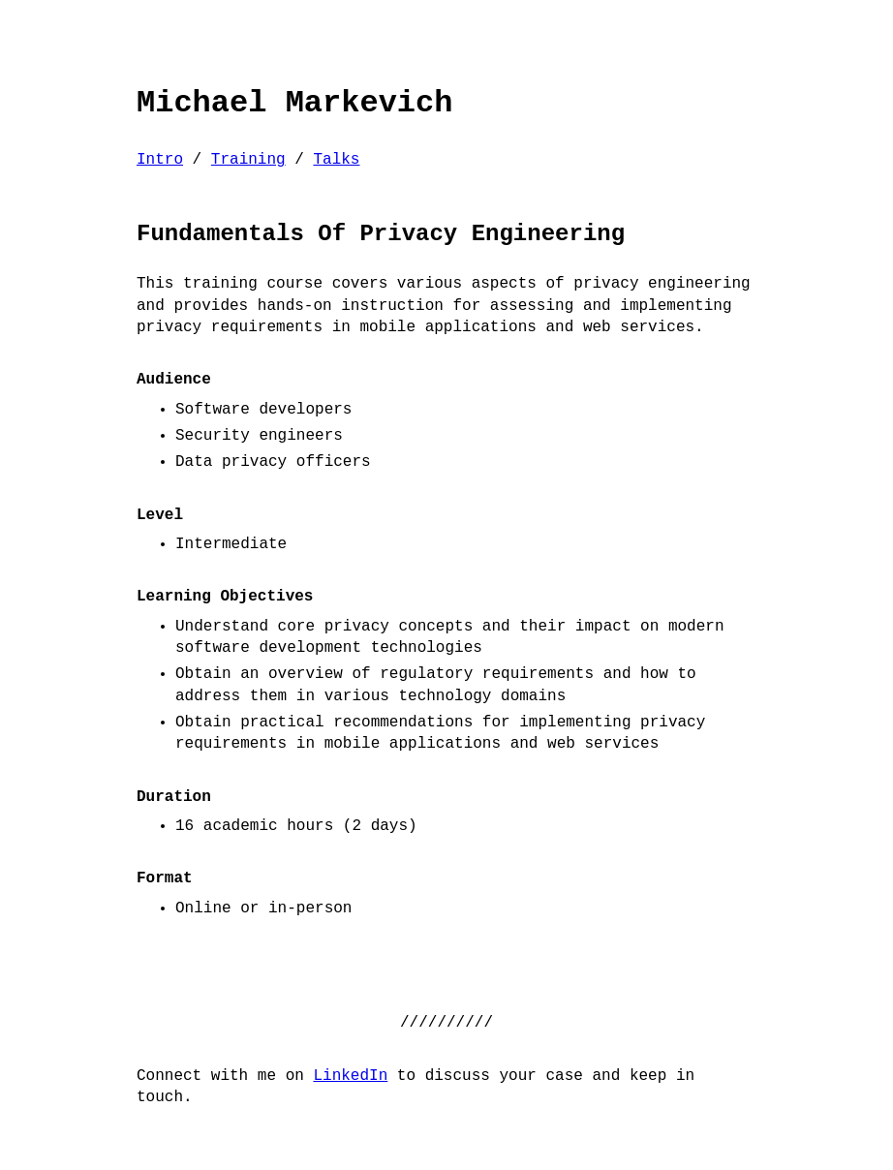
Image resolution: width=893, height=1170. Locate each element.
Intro (160, 159)
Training (248, 159)
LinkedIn (350, 1076)
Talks (336, 159)
